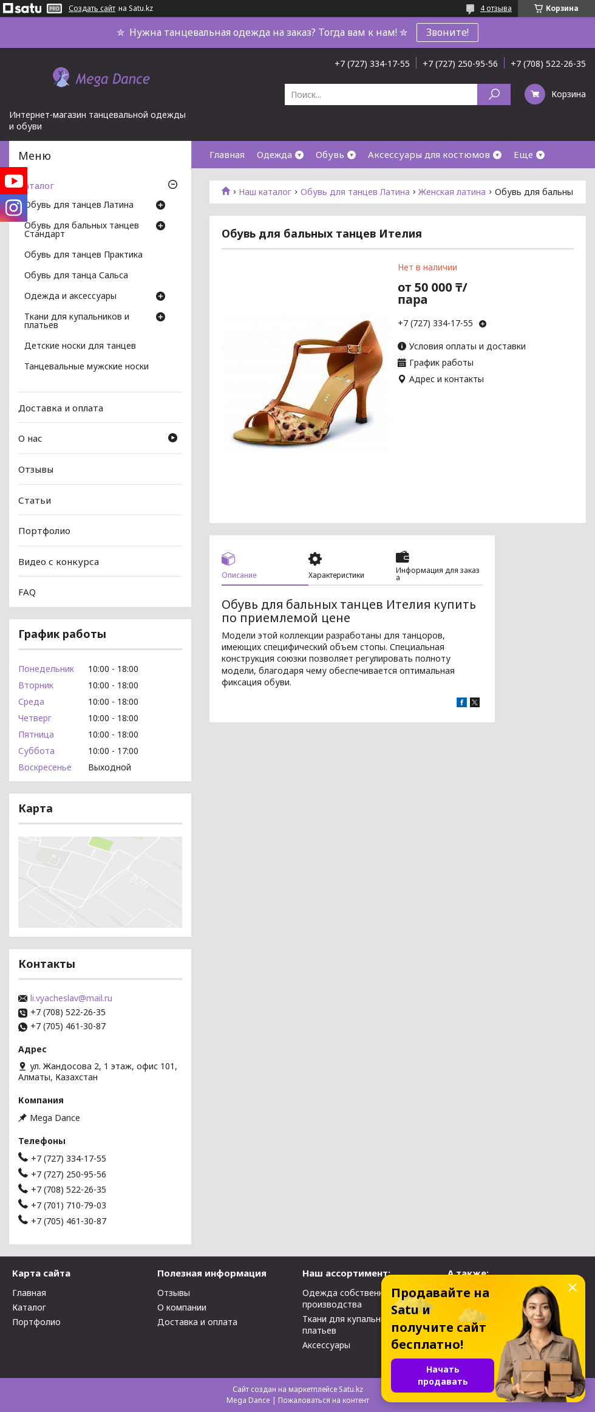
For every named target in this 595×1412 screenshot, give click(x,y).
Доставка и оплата (60, 408)
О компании (181, 1307)
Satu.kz (351, 1389)
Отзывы (35, 469)
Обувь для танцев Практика (83, 255)
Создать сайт (92, 8)
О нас (30, 438)
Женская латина (452, 192)
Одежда (274, 154)
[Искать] (494, 94)
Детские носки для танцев (80, 346)
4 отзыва (496, 8)
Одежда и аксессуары (70, 296)
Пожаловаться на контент (323, 1400)
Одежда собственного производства (350, 1298)
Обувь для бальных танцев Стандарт (81, 230)
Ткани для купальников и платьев (76, 321)
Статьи (34, 499)
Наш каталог (265, 192)
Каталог (36, 185)
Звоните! (447, 32)
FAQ (27, 592)
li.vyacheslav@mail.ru (71, 998)
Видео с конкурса (58, 561)
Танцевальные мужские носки (86, 367)
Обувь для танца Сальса (76, 276)
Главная (227, 154)
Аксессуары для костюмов (429, 154)
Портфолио (44, 530)
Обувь (330, 154)
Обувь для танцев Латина (355, 192)
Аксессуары (326, 1345)
